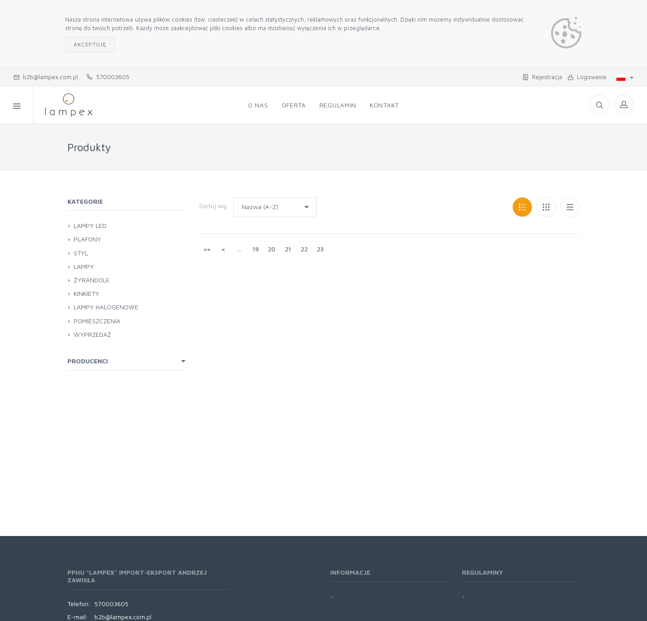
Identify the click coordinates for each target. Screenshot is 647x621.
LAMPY (84, 266)
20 (271, 249)
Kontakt (384, 105)
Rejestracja (542, 76)
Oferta (294, 105)
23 (320, 249)
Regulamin (337, 105)
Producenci (87, 361)
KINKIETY (86, 293)
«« (207, 249)
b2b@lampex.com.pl (45, 76)
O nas (258, 105)
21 (288, 249)
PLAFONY (87, 239)
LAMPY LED (90, 225)
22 (304, 249)
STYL (81, 253)
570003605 (108, 76)
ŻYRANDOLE (92, 280)
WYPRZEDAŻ (92, 334)
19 (256, 249)
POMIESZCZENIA (97, 321)
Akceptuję (90, 44)
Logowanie (587, 76)
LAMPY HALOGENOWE (106, 307)
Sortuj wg (212, 206)
